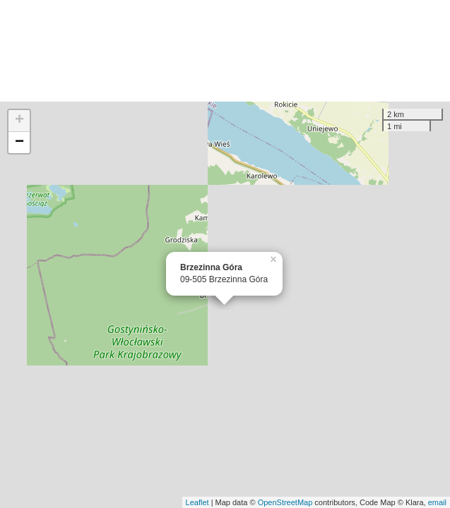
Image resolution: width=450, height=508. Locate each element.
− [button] (19, 142)
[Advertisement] (225, 51)
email (437, 502)
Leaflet (197, 502)
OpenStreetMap (285, 502)
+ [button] (19, 120)
